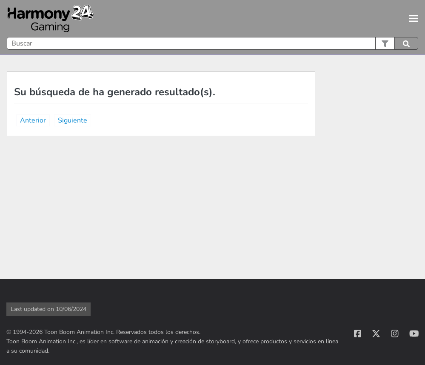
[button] (384, 43)
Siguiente (72, 120)
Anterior (33, 120)
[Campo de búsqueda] (212, 43)
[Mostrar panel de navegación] (413, 19)
